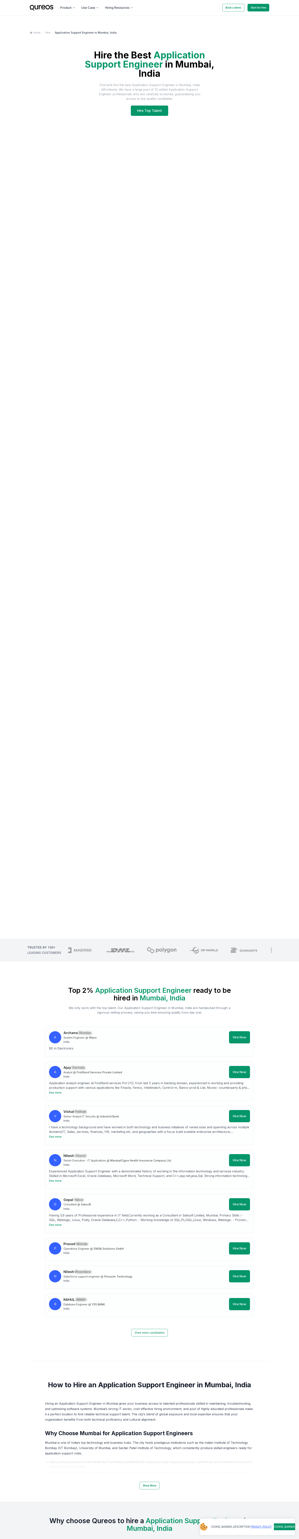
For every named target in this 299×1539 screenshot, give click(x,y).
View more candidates (150, 1332)
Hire (47, 32)
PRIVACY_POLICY (261, 1526)
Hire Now (239, 1039)
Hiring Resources (119, 8)
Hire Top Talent (149, 111)
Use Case (90, 8)
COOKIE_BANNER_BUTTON (284, 1526)
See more (55, 1094)
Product (67, 8)
